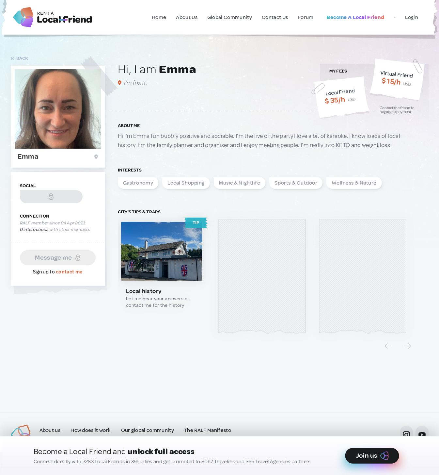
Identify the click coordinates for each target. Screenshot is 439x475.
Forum (306, 17)
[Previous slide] (388, 346)
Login (411, 17)
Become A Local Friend (355, 17)
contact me (69, 272)
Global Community (229, 17)
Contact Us (275, 17)
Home (159, 17)
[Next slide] (407, 346)
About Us (186, 17)
